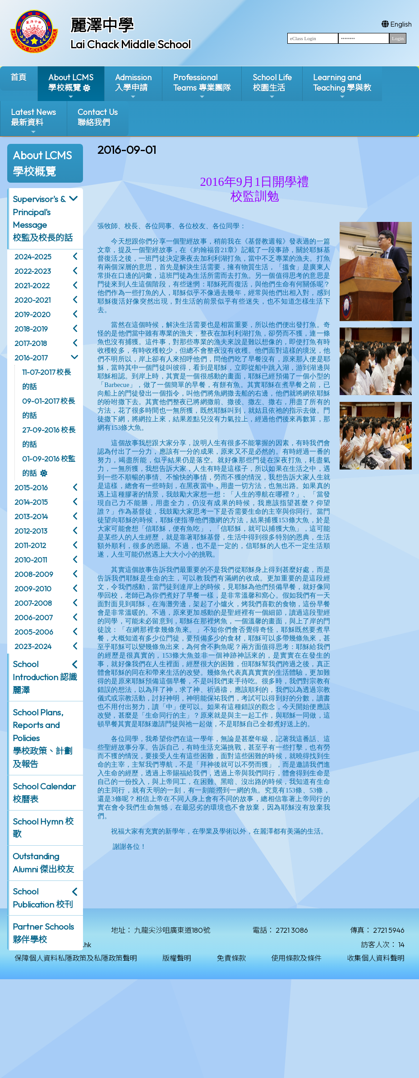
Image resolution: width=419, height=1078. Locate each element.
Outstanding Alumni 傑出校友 (43, 863)
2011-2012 (30, 545)
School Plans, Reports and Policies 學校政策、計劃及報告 (43, 738)
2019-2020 (32, 314)
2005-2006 (33, 631)
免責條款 (231, 958)
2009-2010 (32, 588)
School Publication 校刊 (43, 898)
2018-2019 (31, 328)
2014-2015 (31, 502)
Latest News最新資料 (33, 121)
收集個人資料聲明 (376, 958)
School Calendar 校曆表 (44, 793)
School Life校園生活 (272, 86)
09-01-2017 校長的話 (48, 408)
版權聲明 (176, 958)
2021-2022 (32, 285)
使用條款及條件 (296, 958)
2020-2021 (32, 299)
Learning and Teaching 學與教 (342, 86)
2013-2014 (31, 516)
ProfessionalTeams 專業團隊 (202, 86)
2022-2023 (32, 271)
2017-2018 (30, 343)
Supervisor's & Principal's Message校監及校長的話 (43, 218)
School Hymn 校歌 (43, 828)
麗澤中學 (102, 25)
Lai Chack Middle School (130, 44)
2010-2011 (30, 559)
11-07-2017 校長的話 (46, 379)
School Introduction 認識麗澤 (45, 677)
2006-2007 (33, 617)
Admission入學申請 (133, 86)
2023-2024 (32, 646)
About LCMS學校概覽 (70, 86)
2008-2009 (33, 574)
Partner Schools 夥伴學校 (43, 933)
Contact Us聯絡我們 (98, 117)
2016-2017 (30, 357)
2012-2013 (30, 530)
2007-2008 (33, 603)
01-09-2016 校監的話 (48, 466)
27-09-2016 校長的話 (48, 437)
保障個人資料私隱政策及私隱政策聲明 (75, 958)
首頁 (18, 77)
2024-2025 (32, 256)
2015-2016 (31, 487)
